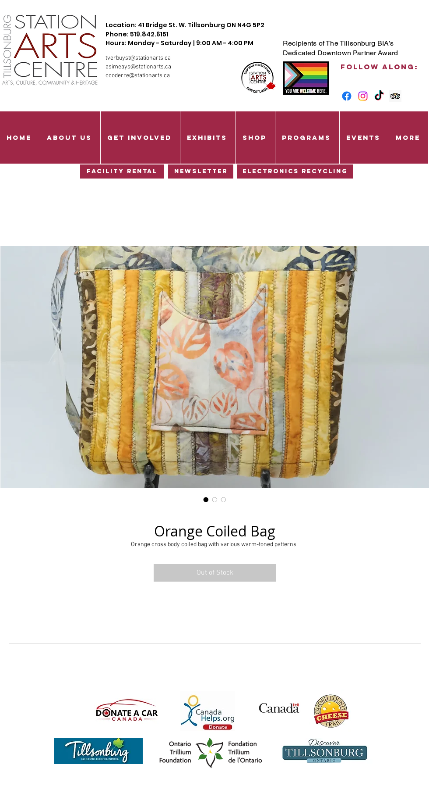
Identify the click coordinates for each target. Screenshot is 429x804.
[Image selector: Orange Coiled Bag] (206, 499)
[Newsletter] (200, 171)
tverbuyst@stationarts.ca (138, 58)
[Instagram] (363, 96)
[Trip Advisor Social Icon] (395, 96)
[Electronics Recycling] (295, 171)
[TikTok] (379, 96)
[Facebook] (347, 96)
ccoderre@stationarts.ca (137, 75)
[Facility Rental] (122, 171)
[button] (70, 137)
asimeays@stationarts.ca (138, 67)
